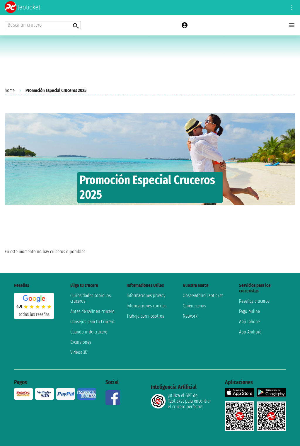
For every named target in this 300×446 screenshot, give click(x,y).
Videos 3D (78, 352)
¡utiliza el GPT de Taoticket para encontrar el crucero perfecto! (181, 401)
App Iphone (249, 321)
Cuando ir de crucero (89, 332)
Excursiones (80, 342)
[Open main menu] (291, 25)
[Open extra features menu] (43, 25)
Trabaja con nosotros (145, 316)
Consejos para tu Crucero (92, 321)
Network (190, 316)
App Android (250, 332)
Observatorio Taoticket (203, 295)
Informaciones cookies (146, 306)
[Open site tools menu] (291, 7)
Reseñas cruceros (254, 301)
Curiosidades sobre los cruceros (90, 298)
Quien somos (194, 306)
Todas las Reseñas (34, 314)
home (10, 90)
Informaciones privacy (146, 295)
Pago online (249, 311)
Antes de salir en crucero (92, 311)
